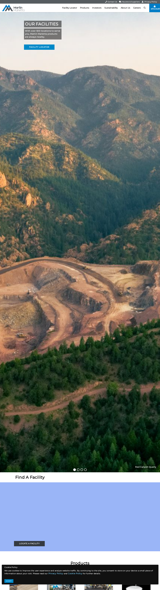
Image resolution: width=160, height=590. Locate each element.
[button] (144, 7)
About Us (125, 8)
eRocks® (155, 7)
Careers (137, 8)
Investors (96, 8)
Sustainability (111, 8)
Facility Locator (69, 8)
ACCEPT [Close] (9, 581)
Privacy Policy (149, 2)
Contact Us (111, 2)
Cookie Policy (75, 573)
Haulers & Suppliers (129, 2)
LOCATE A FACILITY (29, 543)
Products (84, 8)
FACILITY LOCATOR (39, 47)
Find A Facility (30, 477)
